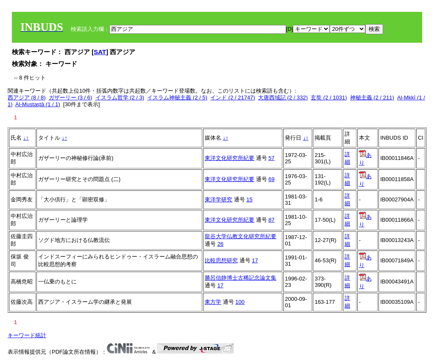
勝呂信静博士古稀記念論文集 (240, 278)
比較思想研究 (221, 260)
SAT (100, 51)
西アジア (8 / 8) (27, 97)
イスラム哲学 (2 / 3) (120, 97)
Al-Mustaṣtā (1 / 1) (37, 104)
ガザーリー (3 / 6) (70, 97)
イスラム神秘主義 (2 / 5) (177, 97)
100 (240, 302)
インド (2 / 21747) (232, 97)
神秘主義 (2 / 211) (372, 97)
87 (271, 220)
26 (220, 244)
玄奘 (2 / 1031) (329, 97)
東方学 (213, 302)
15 (249, 199)
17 (255, 260)
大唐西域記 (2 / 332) (283, 97)
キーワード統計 (27, 335)
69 (271, 179)
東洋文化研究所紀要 (229, 158)
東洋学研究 (218, 199)
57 (271, 158)
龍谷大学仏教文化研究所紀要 (240, 236)
